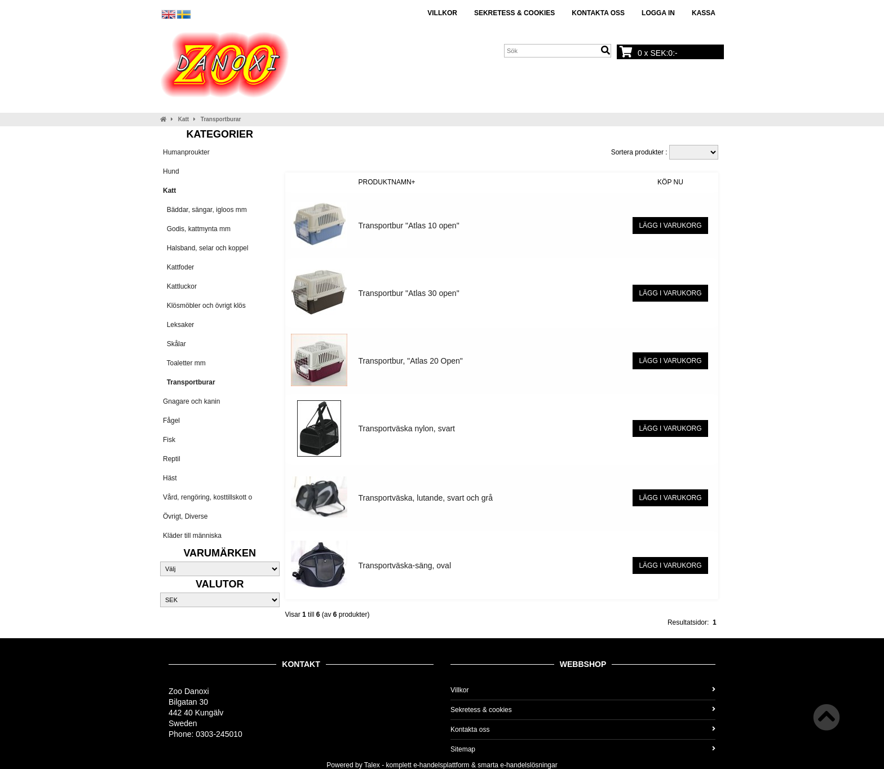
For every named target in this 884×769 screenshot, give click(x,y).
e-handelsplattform (441, 765)
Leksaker (178, 325)
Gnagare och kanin (191, 401)
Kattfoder (178, 267)
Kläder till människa (192, 536)
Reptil (171, 459)
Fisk (169, 440)
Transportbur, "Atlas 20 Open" (411, 360)
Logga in (658, 13)
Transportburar (221, 119)
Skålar (174, 344)
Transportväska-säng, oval (405, 565)
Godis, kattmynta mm (197, 229)
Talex (372, 765)
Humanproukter (186, 152)
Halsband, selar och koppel (205, 248)
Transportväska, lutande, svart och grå (426, 497)
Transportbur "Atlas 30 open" (409, 293)
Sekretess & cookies (514, 13)
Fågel (171, 421)
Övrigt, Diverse (185, 516)
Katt (183, 119)
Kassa (703, 13)
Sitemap (582, 749)
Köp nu (670, 182)
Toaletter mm (184, 363)
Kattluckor (180, 286)
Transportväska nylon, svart (407, 428)
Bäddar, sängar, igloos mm (205, 210)
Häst (170, 478)
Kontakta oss (598, 13)
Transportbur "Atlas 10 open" (409, 225)
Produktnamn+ (387, 182)
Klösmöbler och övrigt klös (204, 306)
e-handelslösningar (528, 765)
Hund (171, 171)
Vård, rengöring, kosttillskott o (207, 497)
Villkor (442, 13)
